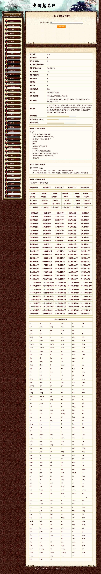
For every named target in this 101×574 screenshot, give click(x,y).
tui (62, 514)
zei (51, 542)
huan (31, 396)
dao (31, 358)
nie (41, 452)
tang (51, 507)
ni (61, 448)
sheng (74, 493)
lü (61, 427)
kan (62, 406)
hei (73, 389)
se (83, 486)
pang (31, 462)
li (61, 420)
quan (41, 476)
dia (31, 361)
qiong (74, 472)
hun (62, 396)
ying (31, 535)
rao (31, 479)
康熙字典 (11, 29)
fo (30, 375)
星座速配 (11, 175)
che (73, 340)
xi (61, 521)
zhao (62, 545)
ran (73, 476)
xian (83, 521)
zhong (63, 549)
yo (40, 535)
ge (50, 379)
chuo (83, 347)
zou (62, 556)
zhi (51, 549)
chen (83, 340)
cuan (73, 351)
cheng (32, 344)
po (83, 465)
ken (41, 410)
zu (73, 556)
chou (62, 344)
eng (73, 368)
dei (62, 358)
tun (73, 514)
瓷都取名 (11, 41)
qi (50, 469)
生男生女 (11, 184)
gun (51, 386)
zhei (83, 545)
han (31, 389)
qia (62, 469)
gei (62, 379)
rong (83, 479)
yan (31, 531)
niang (83, 448)
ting (73, 511)
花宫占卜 (11, 123)
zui (31, 559)
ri (72, 479)
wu (51, 521)
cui (83, 351)
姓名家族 (11, 115)
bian (51, 330)
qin (51, 472)
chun (73, 347)
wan (51, 517)
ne (73, 445)
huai (83, 393)
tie (62, 511)
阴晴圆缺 (11, 127)
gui (41, 386)
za (50, 538)
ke (30, 410)
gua (62, 382)
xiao (41, 524)
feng (83, 372)
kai (51, 406)
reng (62, 479)
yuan (83, 535)
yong (51, 535)
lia (73, 420)
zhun (83, 552)
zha (83, 542)
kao (83, 406)
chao (62, 340)
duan (62, 365)
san (51, 486)
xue (62, 528)
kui (73, 413)
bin (83, 330)
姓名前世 (11, 119)
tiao (51, 511)
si (61, 500)
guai (73, 382)
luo (51, 431)
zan (73, 538)
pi (82, 462)
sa (30, 486)
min (83, 438)
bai (31, 327)
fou (41, 375)
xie (51, 524)
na (83, 441)
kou (73, 410)
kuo (31, 417)
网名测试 (11, 78)
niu (73, 452)
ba (83, 323)
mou (62, 441)
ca (62, 334)
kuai (41, 413)
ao (73, 323)
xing (73, 524)
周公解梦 (11, 167)
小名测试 (11, 37)
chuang (52, 347)
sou (83, 500)
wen (83, 517)
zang (83, 538)
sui (51, 504)
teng (83, 507)
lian (83, 420)
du (50, 365)
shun (41, 500)
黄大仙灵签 (12, 180)
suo (73, 504)
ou (50, 458)
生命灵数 (11, 143)
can (83, 334)
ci (30, 351)
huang (42, 396)
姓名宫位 (11, 110)
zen (62, 542)
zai (62, 538)
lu (50, 427)
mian (51, 438)
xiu (31, 528)
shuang (84, 497)
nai (31, 445)
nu (40, 455)
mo (51, 441)
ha (73, 386)
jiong (41, 403)
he (62, 389)
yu (73, 535)
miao (62, 438)
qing (62, 472)
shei (51, 493)
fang (51, 372)
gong (31, 382)
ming (31, 441)
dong (31, 365)
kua (31, 413)
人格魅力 (11, 102)
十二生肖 (11, 192)
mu (73, 441)
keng (51, 410)
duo (31, 368)
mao (51, 434)
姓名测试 (11, 21)
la (40, 417)
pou (31, 469)
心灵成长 (11, 147)
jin (82, 399)
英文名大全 (12, 70)
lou (41, 427)
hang (41, 389)
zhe (73, 545)
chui (62, 347)
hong (41, 393)
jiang (51, 399)
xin (62, 524)
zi (40, 556)
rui (62, 483)
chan (41, 340)
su (30, 504)
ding (73, 361)
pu (40, 469)
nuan (62, 455)
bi (40, 330)
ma (73, 431)
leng (51, 420)
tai (30, 507)
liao (41, 424)
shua (51, 497)
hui (51, 396)
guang (32, 386)
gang (31, 379)
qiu (83, 472)
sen (31, 490)
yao (51, 531)
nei (83, 445)
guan (83, 382)
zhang (52, 545)
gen (73, 379)
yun (41, 538)
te (72, 507)
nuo (83, 455)
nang (51, 445)
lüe (31, 431)
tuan (51, 514)
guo (62, 386)
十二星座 (11, 196)
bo (40, 334)
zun (41, 559)
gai (73, 375)
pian (31, 465)
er (82, 368)
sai (41, 486)
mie (73, 438)
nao (62, 445)
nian (73, 448)
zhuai (41, 552)
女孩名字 (11, 54)
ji (82, 396)
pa (62, 458)
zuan (83, 556)
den (51, 358)
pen (62, 462)
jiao (62, 399)
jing (31, 403)
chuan (42, 347)
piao (41, 465)
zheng (42, 549)
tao (62, 507)
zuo (51, 559)
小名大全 (11, 58)
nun (31, 458)
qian (73, 469)
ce (50, 337)
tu (40, 514)
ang (62, 323)
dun (83, 365)
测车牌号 (11, 82)
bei (73, 327)
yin (83, 531)
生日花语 (11, 151)
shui (31, 500)
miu (41, 441)
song (73, 500)
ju (61, 403)
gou (41, 382)
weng (31, 521)
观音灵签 (11, 98)
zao (31, 542)
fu (50, 375)
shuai (62, 497)
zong (51, 556)
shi (83, 493)
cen (62, 337)
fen (73, 372)
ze (40, 542)
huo (73, 396)
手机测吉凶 (12, 86)
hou (51, 393)
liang (31, 424)
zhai (31, 545)
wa (31, 517)
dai (62, 354)
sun (62, 504)
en (62, 368)
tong (83, 511)
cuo (41, 354)
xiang (31, 524)
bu (50, 334)
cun (31, 354)
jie (73, 399)
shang (84, 490)
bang (51, 327)
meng (31, 438)
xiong (83, 524)
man (31, 434)
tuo (83, 514)
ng (50, 448)
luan (73, 427)
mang (41, 434)
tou (31, 514)
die (62, 361)
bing (31, 334)
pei (51, 462)
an (50, 323)
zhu (83, 549)
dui (73, 365)
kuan (51, 413)
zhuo (31, 556)
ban (41, 327)
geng (83, 379)
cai (73, 334)
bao (62, 327)
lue (83, 427)
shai (62, 490)
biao (62, 330)
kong (62, 410)
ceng (73, 337)
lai (50, 417)
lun (41, 431)
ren (51, 479)
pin (62, 465)
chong (52, 344)
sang (62, 486)
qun (62, 476)
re (40, 479)
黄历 (10, 45)
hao (51, 389)
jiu (50, 403)
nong (83, 452)
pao (41, 462)
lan (62, 417)
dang (83, 354)
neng (41, 448)
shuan (74, 497)
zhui (73, 552)
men (83, 434)
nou (31, 455)
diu (83, 361)
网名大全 (11, 74)
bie (73, 330)
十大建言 (11, 135)
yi (72, 531)
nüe (73, 455)
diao (51, 361)
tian (41, 511)
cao (41, 337)
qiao (31, 472)
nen (31, 448)
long (31, 427)
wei (73, 517)
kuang (63, 413)
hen (83, 389)
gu (50, 382)
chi (41, 344)
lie (50, 424)
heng (31, 393)
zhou (73, 549)
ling (73, 424)
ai (40, 323)
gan (83, 375)
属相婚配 (11, 171)
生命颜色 (11, 139)
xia (73, 521)
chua (83, 344)
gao (41, 379)
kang (73, 406)
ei (50, 368)
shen (62, 493)
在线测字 (11, 94)
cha (83, 337)
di (82, 358)
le (30, 420)
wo (41, 521)
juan (73, 403)
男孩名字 (11, 49)
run (73, 483)
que (51, 476)
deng (73, 358)
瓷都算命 (13, 15)
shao (31, 493)
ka (40, 406)
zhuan (52, 552)
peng (73, 462)
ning (62, 452)
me (62, 434)
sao (73, 486)
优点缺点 (11, 106)
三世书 (11, 155)
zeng (73, 542)
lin (61, 424)
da (50, 354)
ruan (51, 483)
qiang (83, 469)
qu (30, 476)
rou (31, 483)
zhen (31, 549)
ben (83, 327)
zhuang (63, 552)
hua (73, 393)
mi (40, 438)
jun (31, 406)
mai (83, 431)
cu (62, 351)
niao (31, 452)
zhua (31, 552)
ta (82, 504)
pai (73, 458)
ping (73, 465)
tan (41, 507)
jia (30, 399)
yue (31, 538)
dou (41, 365)
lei (40, 420)
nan (41, 445)
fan (41, 372)
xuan (51, 528)
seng (41, 490)
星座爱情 (11, 131)
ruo (83, 483)
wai (41, 517)
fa (30, 372)
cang (31, 337)
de (40, 358)
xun (73, 528)
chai (31, 340)
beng (31, 330)
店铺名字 (11, 66)
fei (62, 372)
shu (41, 497)
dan (73, 354)
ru (40, 483)
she (41, 493)
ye (62, 531)
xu (40, 528)
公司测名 (11, 25)
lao (83, 417)
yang (41, 531)
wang (62, 517)
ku (83, 410)
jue (83, 403)
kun (83, 413)
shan (73, 490)
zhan (41, 545)
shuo (51, 500)
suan (41, 504)
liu (82, 424)
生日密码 (11, 159)
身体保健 (11, 163)
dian (41, 361)
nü (50, 455)
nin (51, 452)
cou (51, 351)
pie (51, 465)
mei (73, 434)
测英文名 (11, 33)
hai (83, 386)
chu (73, 344)
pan (83, 458)
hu (62, 393)
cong (41, 351)
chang (52, 340)
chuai (31, 347)
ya (83, 528)
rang (83, 476)
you (62, 535)
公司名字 (11, 62)
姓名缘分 (11, 90)
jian (41, 399)
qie (41, 472)
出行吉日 (11, 188)
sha (51, 490)
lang (73, 417)
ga (62, 375)
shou (31, 497)
